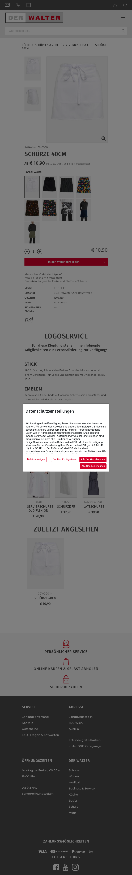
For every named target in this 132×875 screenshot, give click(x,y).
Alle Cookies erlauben (93, 466)
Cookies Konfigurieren (64, 459)
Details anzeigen (36, 459)
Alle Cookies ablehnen (93, 459)
